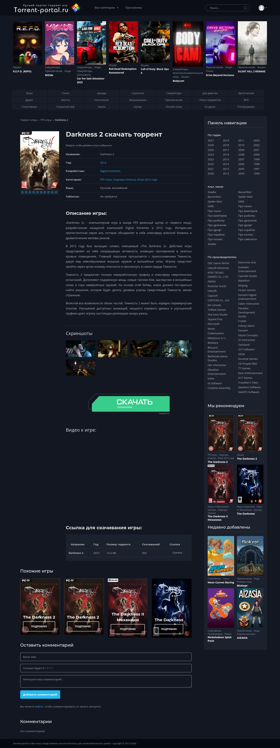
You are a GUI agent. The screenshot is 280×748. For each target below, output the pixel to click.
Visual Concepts (248, 335)
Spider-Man (215, 201)
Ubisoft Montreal (218, 268)
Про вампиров (217, 215)
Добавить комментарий (40, 694)
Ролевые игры (244, 581)
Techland (244, 344)
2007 (241, 159)
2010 (241, 145)
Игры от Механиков (218, 506)
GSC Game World (218, 263)
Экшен (17, 67)
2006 (241, 164)
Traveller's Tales (248, 382)
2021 (211, 169)
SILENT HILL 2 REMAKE (251, 71)
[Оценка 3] (29, 192)
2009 (241, 150)
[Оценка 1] (22, 192)
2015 (226, 159)
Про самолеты (247, 239)
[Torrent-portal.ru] (47, 7)
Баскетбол (214, 196)
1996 (257, 173)
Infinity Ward (246, 325)
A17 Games (245, 377)
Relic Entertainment (250, 373)
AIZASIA (242, 637)
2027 (211, 140)
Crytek (242, 321)
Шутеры (212, 509)
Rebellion (244, 280)
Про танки (214, 211)
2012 (103, 162)
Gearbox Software (249, 387)
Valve (211, 378)
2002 (257, 145)
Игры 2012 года (147, 179)
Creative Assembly (219, 388)
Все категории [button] (105, 7)
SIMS (211, 206)
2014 (226, 164)
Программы (133, 7)
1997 (257, 169)
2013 (226, 169)
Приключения (54, 71)
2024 (211, 154)
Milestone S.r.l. (217, 338)
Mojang (243, 285)
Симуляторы (53, 67)
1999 (257, 159)
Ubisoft (212, 290)
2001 (257, 150)
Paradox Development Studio (246, 312)
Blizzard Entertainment (217, 349)
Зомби (212, 192)
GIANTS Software (248, 392)
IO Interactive (246, 340)
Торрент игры (28, 120)
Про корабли (216, 234)
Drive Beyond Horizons (220, 75)
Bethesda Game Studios (218, 358)
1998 (257, 164)
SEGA (241, 354)
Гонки (209, 71)
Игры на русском (246, 506)
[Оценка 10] (56, 192)
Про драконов (217, 225)
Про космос (215, 239)
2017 (226, 150)
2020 (211, 173)
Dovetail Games (248, 359)
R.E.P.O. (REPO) (22, 71)
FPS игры (46, 120)
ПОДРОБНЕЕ (39, 626)
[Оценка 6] (41, 192)
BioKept (242, 585)
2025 (211, 150)
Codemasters (216, 333)
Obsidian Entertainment (217, 371)
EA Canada (214, 305)
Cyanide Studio (247, 276)
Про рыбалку (216, 220)
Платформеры (215, 634)
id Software (215, 383)
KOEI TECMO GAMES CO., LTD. (218, 274)
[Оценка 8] (48, 192)
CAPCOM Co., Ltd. (219, 300)
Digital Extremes (110, 171)
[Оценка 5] (37, 192)
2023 (211, 159)
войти (39, 706)
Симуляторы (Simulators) (84, 72)
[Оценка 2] (26, 192)
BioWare (213, 342)
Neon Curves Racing (221, 582)
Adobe (212, 281)
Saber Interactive (248, 303)
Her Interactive (217, 365)
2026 (211, 145)
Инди (67, 71)
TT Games (244, 368)
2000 (257, 154)
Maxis (211, 328)
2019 (226, 140)
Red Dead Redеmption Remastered (123, 70)
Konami (243, 330)
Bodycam (178, 80)
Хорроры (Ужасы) (124, 179)
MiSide (49, 75)
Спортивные (214, 578)
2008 (241, 154)
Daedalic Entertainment (247, 269)
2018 (226, 145)
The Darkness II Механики (218, 518)
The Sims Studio (218, 314)
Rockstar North (217, 286)
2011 (241, 140)
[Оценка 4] (33, 192)
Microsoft (213, 324)
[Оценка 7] (44, 192)
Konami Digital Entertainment (247, 297)
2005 (241, 169)
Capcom (213, 295)
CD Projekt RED (247, 363)
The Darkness (169, 619)
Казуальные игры (246, 634)
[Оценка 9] (52, 192)
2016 (226, 154)
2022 (211, 164)
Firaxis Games (247, 290)
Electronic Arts (247, 262)
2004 (241, 173)
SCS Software (246, 349)
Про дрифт (215, 230)
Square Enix (215, 319)
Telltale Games (217, 309)
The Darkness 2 (39, 617)
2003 (257, 140)
